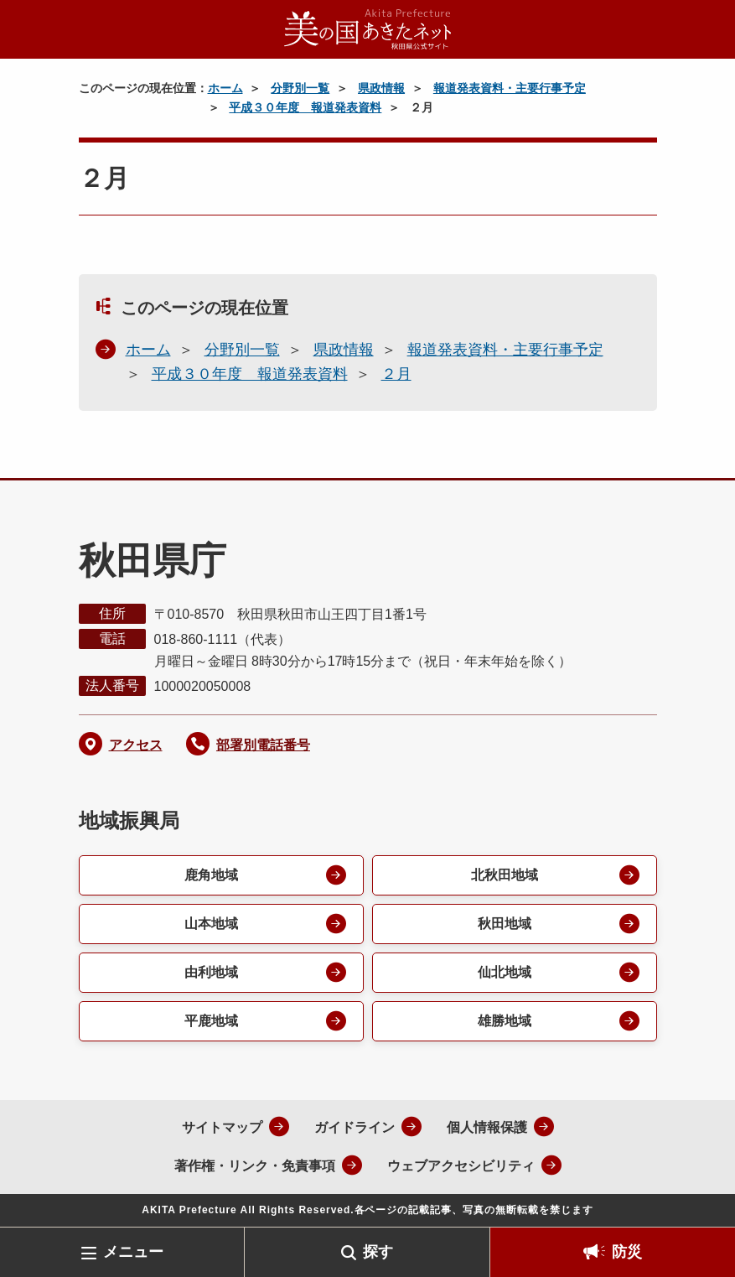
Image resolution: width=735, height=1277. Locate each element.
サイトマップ (222, 1127)
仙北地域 (504, 972)
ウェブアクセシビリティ (461, 1166)
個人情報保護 (487, 1127)
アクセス (136, 745)
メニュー (133, 1251)
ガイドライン (354, 1127)
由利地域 (211, 972)
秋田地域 (504, 923)
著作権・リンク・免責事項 (254, 1166)
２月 (396, 374)
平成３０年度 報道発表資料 (305, 107)
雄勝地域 (504, 1021)
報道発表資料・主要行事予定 (509, 88)
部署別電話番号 (263, 745)
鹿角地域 (211, 875)
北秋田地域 (504, 875)
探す (378, 1251)
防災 (627, 1251)
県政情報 (381, 88)
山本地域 (211, 923)
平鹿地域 (211, 1021)
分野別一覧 (300, 88)
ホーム (225, 88)
